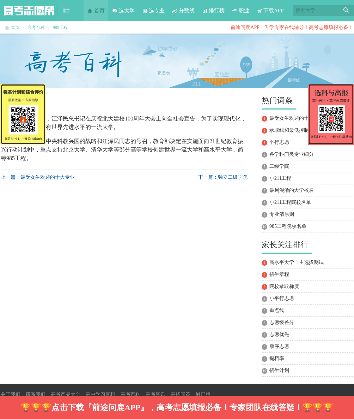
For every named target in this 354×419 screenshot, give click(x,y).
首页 (96, 10)
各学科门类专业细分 (291, 154)
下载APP (270, 10)
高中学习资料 (100, 394)
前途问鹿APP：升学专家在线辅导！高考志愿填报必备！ (292, 27)
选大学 (123, 10)
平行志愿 (279, 142)
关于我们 (10, 394)
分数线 (183, 10)
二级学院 (279, 166)
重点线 (276, 310)
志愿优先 (279, 334)
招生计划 (279, 370)
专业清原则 (281, 214)
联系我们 (35, 394)
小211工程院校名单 (290, 202)
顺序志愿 (279, 346)
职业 (240, 10)
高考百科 (36, 27)
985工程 (60, 27)
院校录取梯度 (284, 286)
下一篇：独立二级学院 (223, 177)
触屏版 (203, 394)
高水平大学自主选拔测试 (296, 262)
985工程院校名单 (287, 226)
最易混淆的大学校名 (291, 190)
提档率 (276, 358)
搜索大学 (305, 10)
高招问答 (180, 394)
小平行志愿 (281, 298)
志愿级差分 (281, 322)
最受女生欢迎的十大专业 (296, 118)
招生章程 (279, 274)
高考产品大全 (65, 394)
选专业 (153, 10)
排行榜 (213, 10)
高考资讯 (155, 394)
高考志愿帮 (29, 10)
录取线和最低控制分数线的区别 (303, 130)
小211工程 (280, 178)
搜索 (346, 10)
